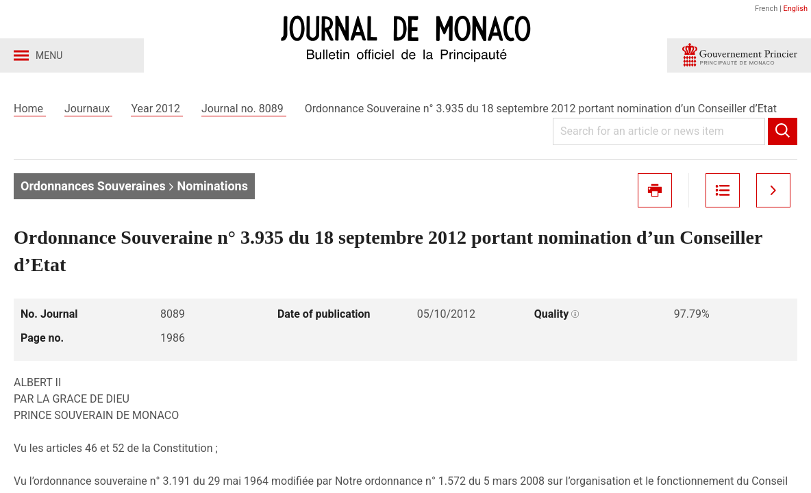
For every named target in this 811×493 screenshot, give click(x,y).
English (795, 8)
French (766, 8)
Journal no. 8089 (243, 108)
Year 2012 (157, 108)
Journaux (88, 108)
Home (30, 108)
